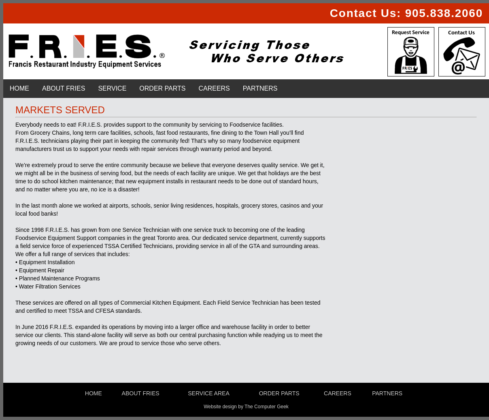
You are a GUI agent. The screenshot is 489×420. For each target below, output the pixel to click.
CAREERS (214, 88)
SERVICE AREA (208, 393)
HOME (19, 88)
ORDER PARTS (162, 88)
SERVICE (112, 88)
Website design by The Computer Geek (246, 406)
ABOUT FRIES (63, 88)
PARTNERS (260, 88)
